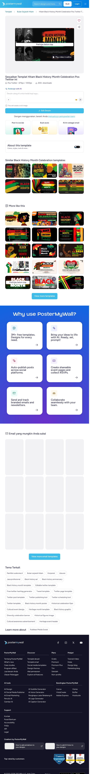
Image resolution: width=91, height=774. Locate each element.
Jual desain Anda (11, 671)
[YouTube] (81, 642)
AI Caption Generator (37, 702)
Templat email (33, 662)
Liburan (62, 573)
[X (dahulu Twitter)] (73, 642)
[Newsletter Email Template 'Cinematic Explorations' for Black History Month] (14, 494)
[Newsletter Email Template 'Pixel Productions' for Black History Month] (34, 494)
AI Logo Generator (36, 699)
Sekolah (55, 671)
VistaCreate (61, 692)
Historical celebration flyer (62, 603)
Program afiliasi (10, 668)
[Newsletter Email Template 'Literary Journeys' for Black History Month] (55, 531)
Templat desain (33, 659)
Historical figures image (44, 615)
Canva (58, 689)
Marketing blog (74, 668)
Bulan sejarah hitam (35, 573)
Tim (53, 668)
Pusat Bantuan (10, 719)
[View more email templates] (44, 557)
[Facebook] (58, 642)
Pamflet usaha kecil (15, 573)
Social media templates (36, 665)
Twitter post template (16, 597)
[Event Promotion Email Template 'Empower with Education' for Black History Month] (55, 457)
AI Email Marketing (11, 695)
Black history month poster (36, 603)
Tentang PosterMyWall (13, 659)
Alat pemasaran (33, 671)
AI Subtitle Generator (37, 689)
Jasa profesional (13, 579)
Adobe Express (62, 695)
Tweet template (43, 591)
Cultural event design (15, 609)
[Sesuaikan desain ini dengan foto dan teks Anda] (44, 44)
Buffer (75, 692)
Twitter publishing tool (38, 597)
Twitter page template (63, 591)
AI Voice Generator (36, 692)
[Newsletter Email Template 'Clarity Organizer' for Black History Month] (34, 457)
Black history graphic (62, 609)
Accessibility (9, 722)
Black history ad (31, 579)
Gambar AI (8, 702)
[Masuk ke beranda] (11, 4)
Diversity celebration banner (18, 615)
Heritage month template (39, 609)
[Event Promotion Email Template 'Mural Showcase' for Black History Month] (55, 494)
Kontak (7, 716)
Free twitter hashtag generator (19, 591)
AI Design (8, 689)
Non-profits (56, 675)
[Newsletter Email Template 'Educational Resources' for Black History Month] (75, 494)
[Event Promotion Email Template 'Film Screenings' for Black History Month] (75, 531)
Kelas (70, 662)
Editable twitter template (45, 585)
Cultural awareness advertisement (21, 621)
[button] (79, 20)
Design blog (72, 665)
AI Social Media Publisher (14, 692)
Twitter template (14, 603)
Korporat (51, 573)
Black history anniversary (52, 579)
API (5, 729)
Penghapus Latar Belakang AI (40, 695)
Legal (6, 732)
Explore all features (35, 675)
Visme (75, 689)
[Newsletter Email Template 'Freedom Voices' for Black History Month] (14, 531)
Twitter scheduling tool (61, 597)
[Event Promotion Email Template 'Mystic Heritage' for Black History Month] (75, 457)
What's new (9, 662)
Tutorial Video (73, 659)
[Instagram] (65, 642)
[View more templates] (44, 296)
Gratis (54, 659)
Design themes (33, 668)
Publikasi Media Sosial (39, 629)
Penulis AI (8, 699)
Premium (55, 662)
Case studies (9, 665)
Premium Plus (57, 665)
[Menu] (85, 4)
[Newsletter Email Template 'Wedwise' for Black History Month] (14, 457)
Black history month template (19, 585)
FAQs (6, 726)
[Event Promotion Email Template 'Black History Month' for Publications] (34, 531)
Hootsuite (76, 695)
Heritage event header (48, 621)
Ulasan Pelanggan (11, 675)
